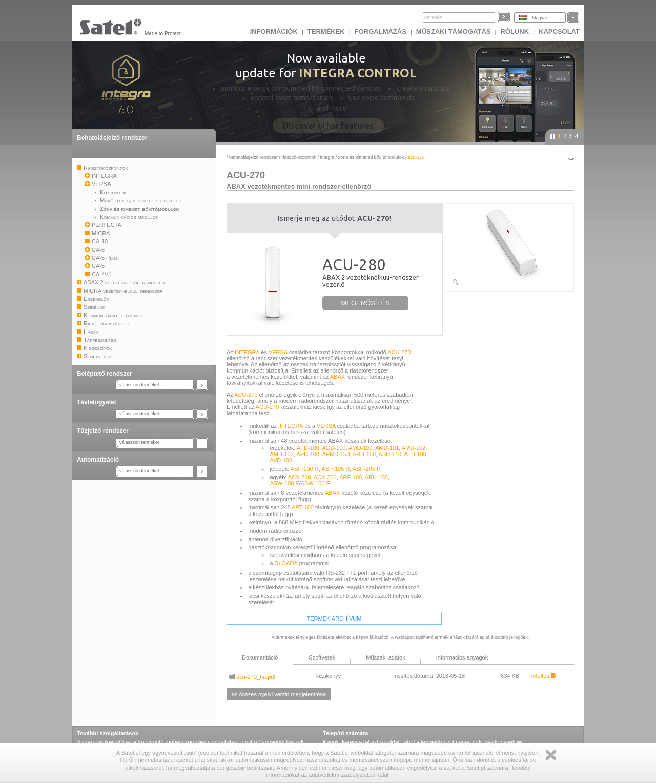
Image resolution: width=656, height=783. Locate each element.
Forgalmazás (380, 31)
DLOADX (286, 563)
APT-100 (303, 507)
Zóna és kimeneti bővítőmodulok (371, 157)
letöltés (543, 676)
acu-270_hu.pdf (252, 677)
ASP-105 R (335, 469)
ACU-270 (399, 352)
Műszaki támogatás (453, 31)
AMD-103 (281, 454)
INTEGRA (327, 157)
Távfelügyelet (96, 402)
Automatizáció (98, 459)
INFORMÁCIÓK (274, 31)
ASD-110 (390, 454)
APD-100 (307, 454)
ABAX (337, 377)
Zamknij (551, 755)
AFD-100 (308, 448)
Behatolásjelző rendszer (112, 137)
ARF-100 (350, 477)
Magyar (539, 17)
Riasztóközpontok (299, 157)
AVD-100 (281, 460)
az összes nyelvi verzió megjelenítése (279, 694)
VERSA (278, 352)
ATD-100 (415, 454)
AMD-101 (387, 448)
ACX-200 (299, 477)
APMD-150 (336, 454)
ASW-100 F (315, 483)
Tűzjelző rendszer (103, 431)
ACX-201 (325, 477)
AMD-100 (360, 448)
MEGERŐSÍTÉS (365, 303)
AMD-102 (413, 448)
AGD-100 (334, 448)
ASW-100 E (284, 483)
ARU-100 (376, 477)
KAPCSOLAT (559, 31)
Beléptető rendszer (104, 373)
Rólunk (514, 31)
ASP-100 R (305, 469)
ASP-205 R (367, 469)
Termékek (326, 31)
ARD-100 (364, 454)
